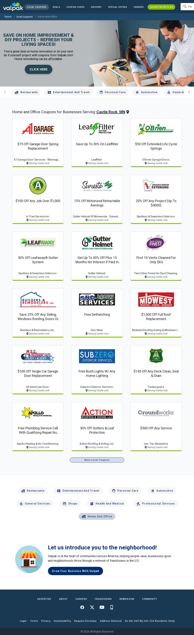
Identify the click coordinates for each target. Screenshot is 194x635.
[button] (118, 7)
